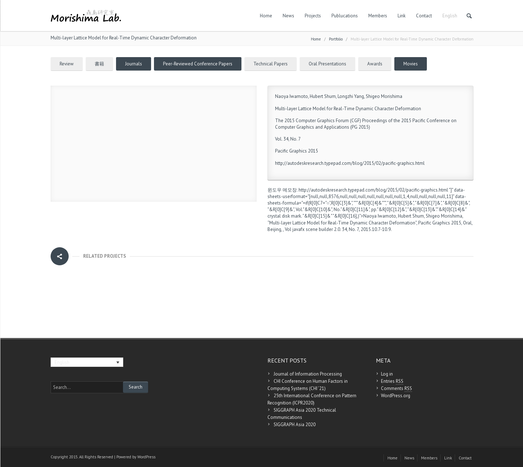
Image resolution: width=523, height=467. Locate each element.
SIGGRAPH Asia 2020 (295, 424)
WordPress (146, 456)
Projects (313, 16)
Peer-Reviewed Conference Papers (197, 64)
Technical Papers (270, 64)
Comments (396, 388)
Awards (374, 64)
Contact (424, 16)
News (288, 16)
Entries (392, 381)
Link (402, 16)
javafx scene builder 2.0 (316, 229)
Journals (133, 64)
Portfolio (336, 39)
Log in (387, 374)
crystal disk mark (284, 216)
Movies (410, 64)
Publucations (344, 16)
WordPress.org (395, 396)
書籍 (99, 64)
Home (266, 16)
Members (377, 16)
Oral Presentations (327, 64)
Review (67, 64)
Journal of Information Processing (308, 374)
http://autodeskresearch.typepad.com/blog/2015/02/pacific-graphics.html (350, 163)
